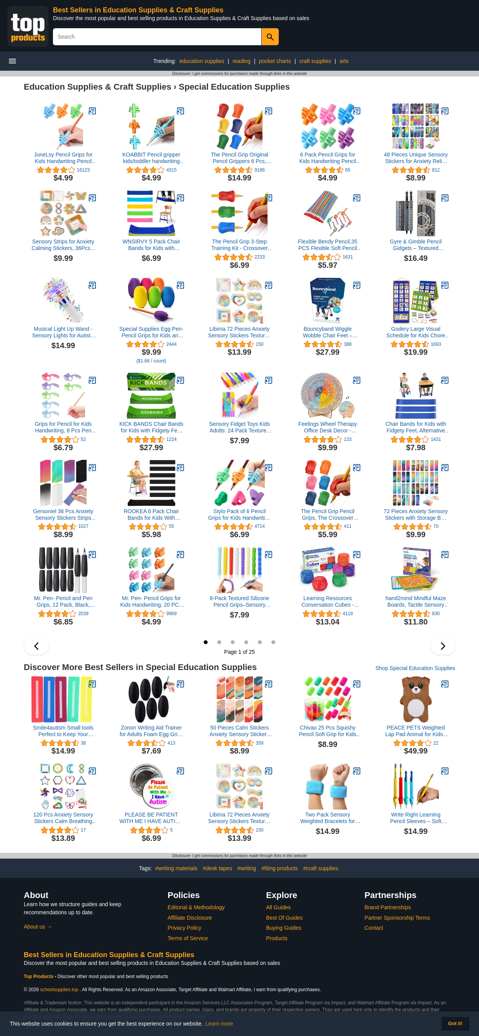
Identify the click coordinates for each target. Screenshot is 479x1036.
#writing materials (176, 868)
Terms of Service (188, 938)
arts (343, 61)
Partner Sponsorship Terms (397, 918)
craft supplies (315, 61)
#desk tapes (217, 868)
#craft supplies (320, 868)
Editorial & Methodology (196, 907)
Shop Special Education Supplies (415, 668)
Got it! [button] (455, 1023)
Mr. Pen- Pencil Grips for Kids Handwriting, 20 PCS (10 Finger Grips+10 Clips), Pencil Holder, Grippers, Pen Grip (151, 601)
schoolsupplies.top (59, 989)
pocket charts (275, 61)
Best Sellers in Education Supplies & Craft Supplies (138, 10)
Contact (374, 928)
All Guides (278, 907)
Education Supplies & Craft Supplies (97, 87)
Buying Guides (283, 928)
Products (276, 938)
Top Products (39, 976)
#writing (246, 868)
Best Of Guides (284, 918)
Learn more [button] (220, 1024)
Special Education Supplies (234, 87)
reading (241, 61)
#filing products (279, 868)
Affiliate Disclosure (190, 918)
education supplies (201, 61)
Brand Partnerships (388, 907)
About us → (38, 927)
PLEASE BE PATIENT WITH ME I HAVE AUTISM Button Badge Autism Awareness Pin (151, 818)
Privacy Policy (184, 928)
